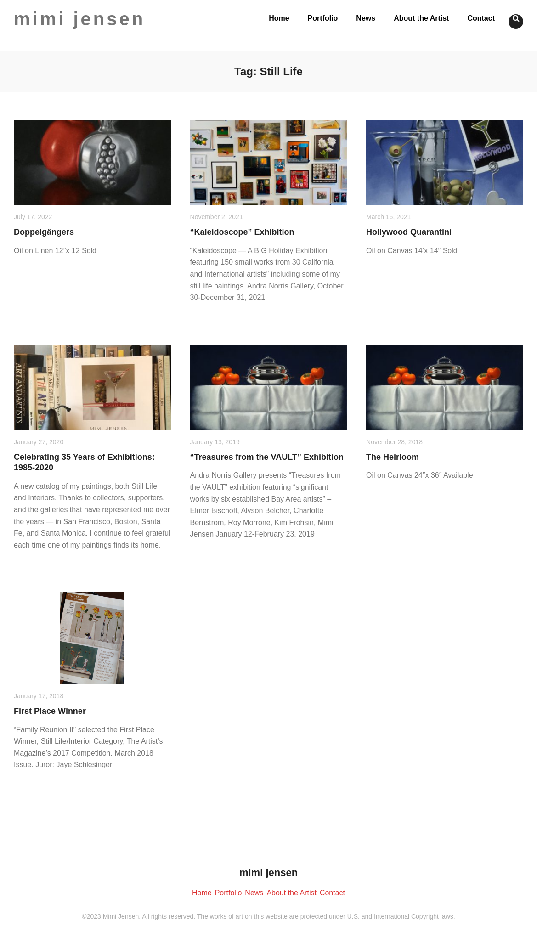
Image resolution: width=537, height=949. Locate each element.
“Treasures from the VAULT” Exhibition (267, 457)
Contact (481, 18)
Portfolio (323, 18)
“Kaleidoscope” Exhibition (242, 232)
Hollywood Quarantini (409, 232)
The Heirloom (392, 457)
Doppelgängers (44, 232)
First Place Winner (50, 711)
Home (279, 18)
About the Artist (421, 18)
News (365, 18)
